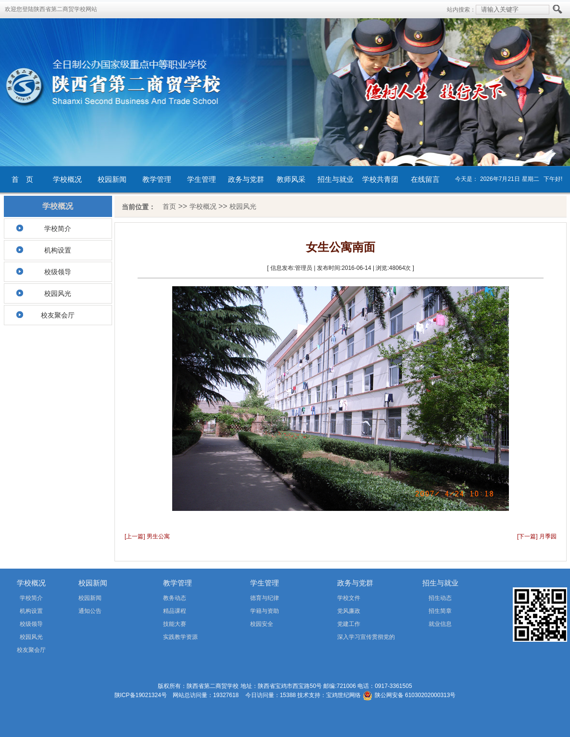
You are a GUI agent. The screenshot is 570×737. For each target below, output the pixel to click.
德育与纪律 (264, 598)
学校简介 (57, 228)
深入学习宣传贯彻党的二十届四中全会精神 (352, 639)
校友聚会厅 (58, 315)
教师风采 (291, 179)
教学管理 (156, 179)
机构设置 (57, 250)
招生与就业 (335, 179)
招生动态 (440, 598)
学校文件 (348, 598)
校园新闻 (112, 179)
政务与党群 (246, 179)
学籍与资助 (264, 611)
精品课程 (174, 611)
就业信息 (440, 624)
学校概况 (67, 179)
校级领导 (57, 272)
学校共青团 (380, 179)
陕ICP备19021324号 (140, 695)
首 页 (22, 179)
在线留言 (425, 179)
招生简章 (440, 611)
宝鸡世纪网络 (343, 695)
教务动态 (174, 598)
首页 (169, 206)
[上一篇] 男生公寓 (147, 536)
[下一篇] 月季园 (537, 536)
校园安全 (261, 624)
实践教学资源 (180, 637)
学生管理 (201, 179)
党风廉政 (348, 611)
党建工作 (348, 624)
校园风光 (57, 293)
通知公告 (89, 611)
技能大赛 (174, 624)
